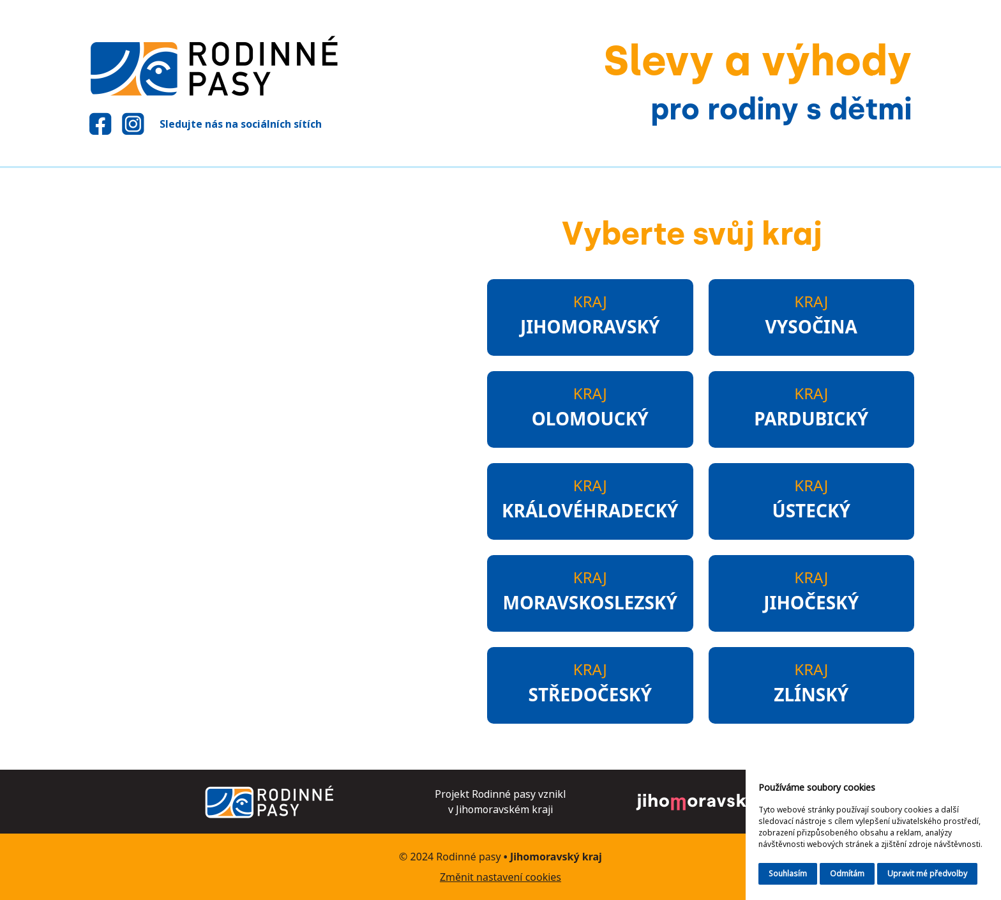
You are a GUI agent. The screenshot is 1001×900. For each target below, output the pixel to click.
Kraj (590, 315)
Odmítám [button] (847, 873)
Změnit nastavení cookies (500, 877)
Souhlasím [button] (788, 873)
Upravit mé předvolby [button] (927, 873)
